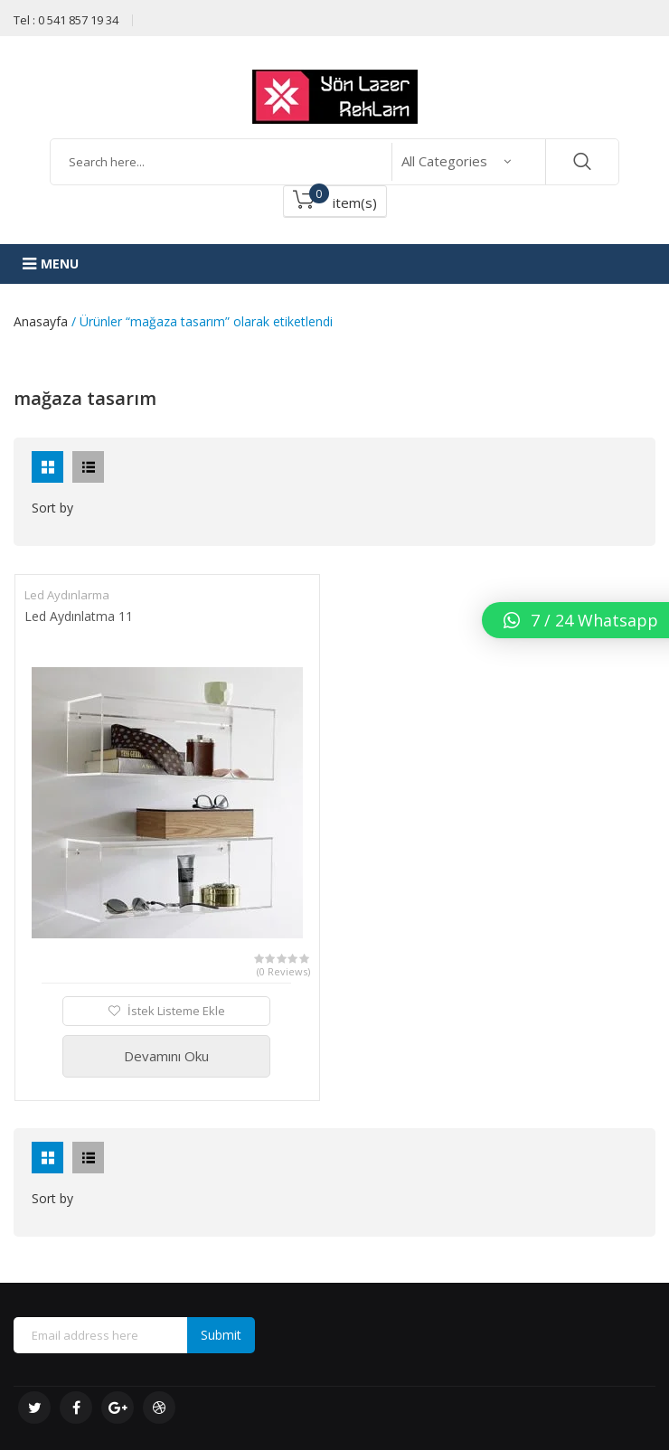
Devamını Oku (166, 1056)
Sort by (52, 507)
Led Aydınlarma (66, 595)
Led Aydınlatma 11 (78, 616)
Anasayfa (41, 321)
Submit (221, 1334)
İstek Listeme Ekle (175, 1011)
